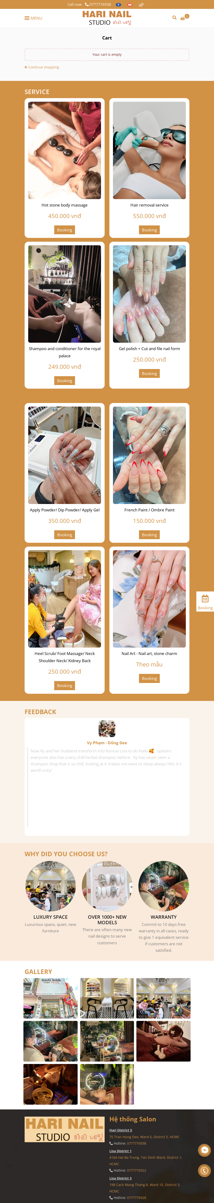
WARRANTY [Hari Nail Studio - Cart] (164, 917)
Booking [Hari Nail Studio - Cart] (64, 230)
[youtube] (130, 4)
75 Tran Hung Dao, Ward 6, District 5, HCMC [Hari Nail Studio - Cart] (144, 1137)
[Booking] (205, 601)
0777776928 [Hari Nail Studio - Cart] (136, 1197)
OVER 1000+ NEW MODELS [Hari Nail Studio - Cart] (107, 919)
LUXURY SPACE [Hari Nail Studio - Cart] (50, 917)
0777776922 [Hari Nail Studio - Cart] (136, 1170)
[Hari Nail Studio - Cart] (107, 18)
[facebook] (119, 4)
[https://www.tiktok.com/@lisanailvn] (141, 4)
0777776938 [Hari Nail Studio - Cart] (98, 4)
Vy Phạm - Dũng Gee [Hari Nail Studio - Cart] (107, 742)
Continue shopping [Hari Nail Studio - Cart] (42, 67)
